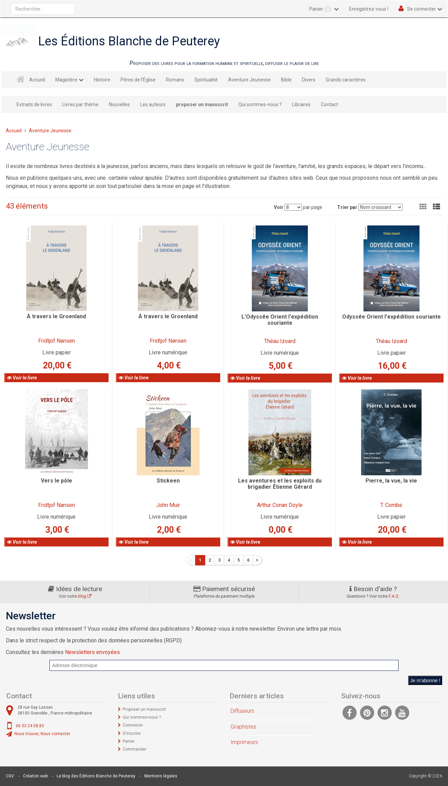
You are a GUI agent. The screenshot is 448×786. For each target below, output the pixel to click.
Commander (134, 749)
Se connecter (421, 9)
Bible (286, 79)
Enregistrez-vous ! (368, 9)
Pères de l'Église (138, 79)
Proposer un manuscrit (144, 709)
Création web (35, 776)
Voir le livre (22, 377)
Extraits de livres (34, 104)
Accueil (37, 79)
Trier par (347, 207)
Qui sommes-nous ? (260, 104)
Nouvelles (119, 104)
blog (84, 596)
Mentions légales (160, 776)
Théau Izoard (279, 341)
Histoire (102, 79)
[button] (436, 207)
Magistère (66, 79)
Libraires (301, 104)
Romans (175, 79)
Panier (321, 9)
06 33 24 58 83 (30, 725)
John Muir (168, 505)
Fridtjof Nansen (56, 340)
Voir (278, 207)
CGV (10, 776)
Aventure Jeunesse (249, 79)
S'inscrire (132, 733)
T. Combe (391, 505)
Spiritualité (206, 79)
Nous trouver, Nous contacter (42, 733)
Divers (308, 79)
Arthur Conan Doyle (280, 505)
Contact (329, 104)
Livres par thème (80, 104)
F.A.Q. (394, 596)
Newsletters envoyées (92, 652)
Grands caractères (346, 79)
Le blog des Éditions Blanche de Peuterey (96, 776)
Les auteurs (153, 104)
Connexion (133, 725)
